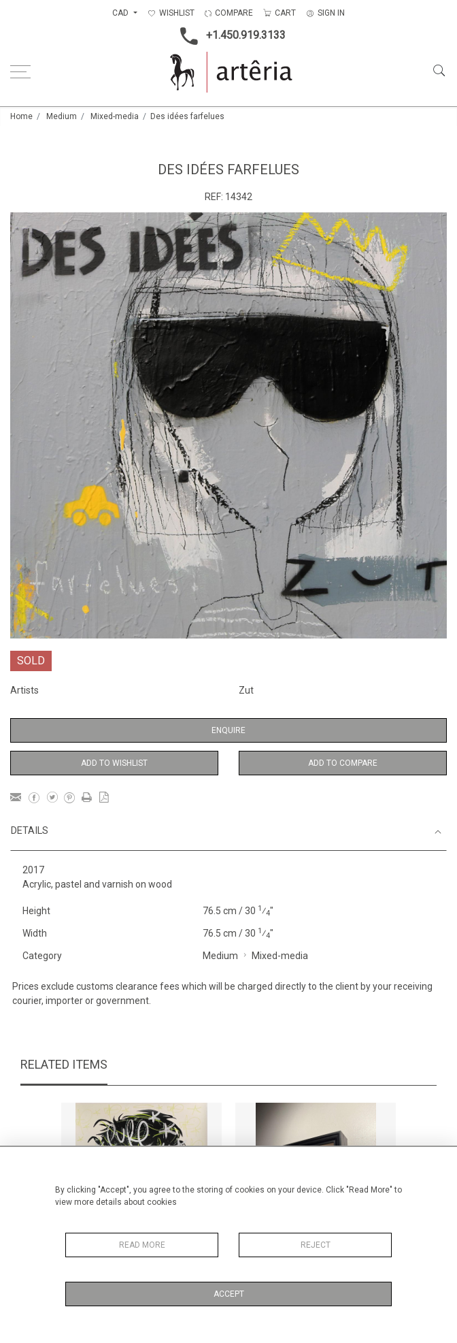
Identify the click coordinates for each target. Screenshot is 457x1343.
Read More (142, 1245)
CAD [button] (121, 13)
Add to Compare (342, 763)
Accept (229, 1294)
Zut (246, 690)
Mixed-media (114, 116)
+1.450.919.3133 (229, 36)
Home (21, 116)
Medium (61, 116)
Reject (316, 1245)
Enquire (228, 730)
